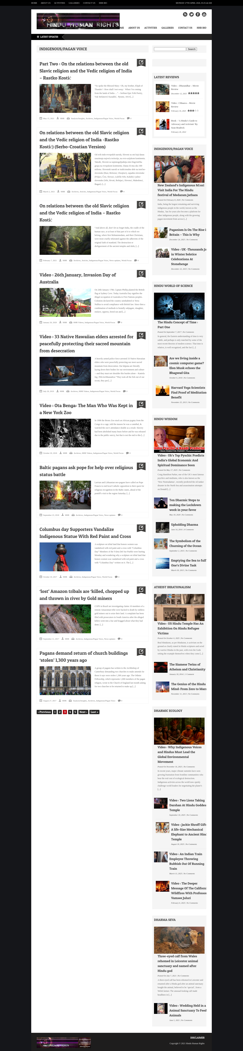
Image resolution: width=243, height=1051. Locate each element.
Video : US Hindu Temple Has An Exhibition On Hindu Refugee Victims (180, 628)
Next (83, 712)
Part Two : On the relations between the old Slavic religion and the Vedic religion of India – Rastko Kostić (86, 71)
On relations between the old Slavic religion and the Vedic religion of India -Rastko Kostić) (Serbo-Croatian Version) (84, 139)
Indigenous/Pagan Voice (103, 118)
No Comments (187, 199)
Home (34, 3)
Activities (59, 3)
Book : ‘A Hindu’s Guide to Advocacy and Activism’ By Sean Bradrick (184, 124)
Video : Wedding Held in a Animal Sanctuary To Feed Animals (188, 1010)
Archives (89, 118)
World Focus (119, 118)
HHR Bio (103, 3)
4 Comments (189, 529)
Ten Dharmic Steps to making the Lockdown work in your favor (185, 505)
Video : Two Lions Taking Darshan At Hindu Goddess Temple (188, 805)
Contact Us (89, 3)
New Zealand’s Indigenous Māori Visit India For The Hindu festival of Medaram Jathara (181, 190)
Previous (44, 712)
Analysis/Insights (78, 118)
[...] (131, 97)
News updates (114, 260)
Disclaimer (197, 1037)
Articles (83, 191)
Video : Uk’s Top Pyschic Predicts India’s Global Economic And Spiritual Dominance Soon (181, 460)
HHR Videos (78, 322)
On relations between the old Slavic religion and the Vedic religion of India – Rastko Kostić (84, 213)
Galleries (74, 3)
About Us (46, 3)
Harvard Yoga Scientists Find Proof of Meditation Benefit (189, 392)
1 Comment (189, 673)
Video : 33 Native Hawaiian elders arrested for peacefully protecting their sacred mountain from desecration (86, 343)
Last (94, 712)
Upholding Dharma (184, 524)
